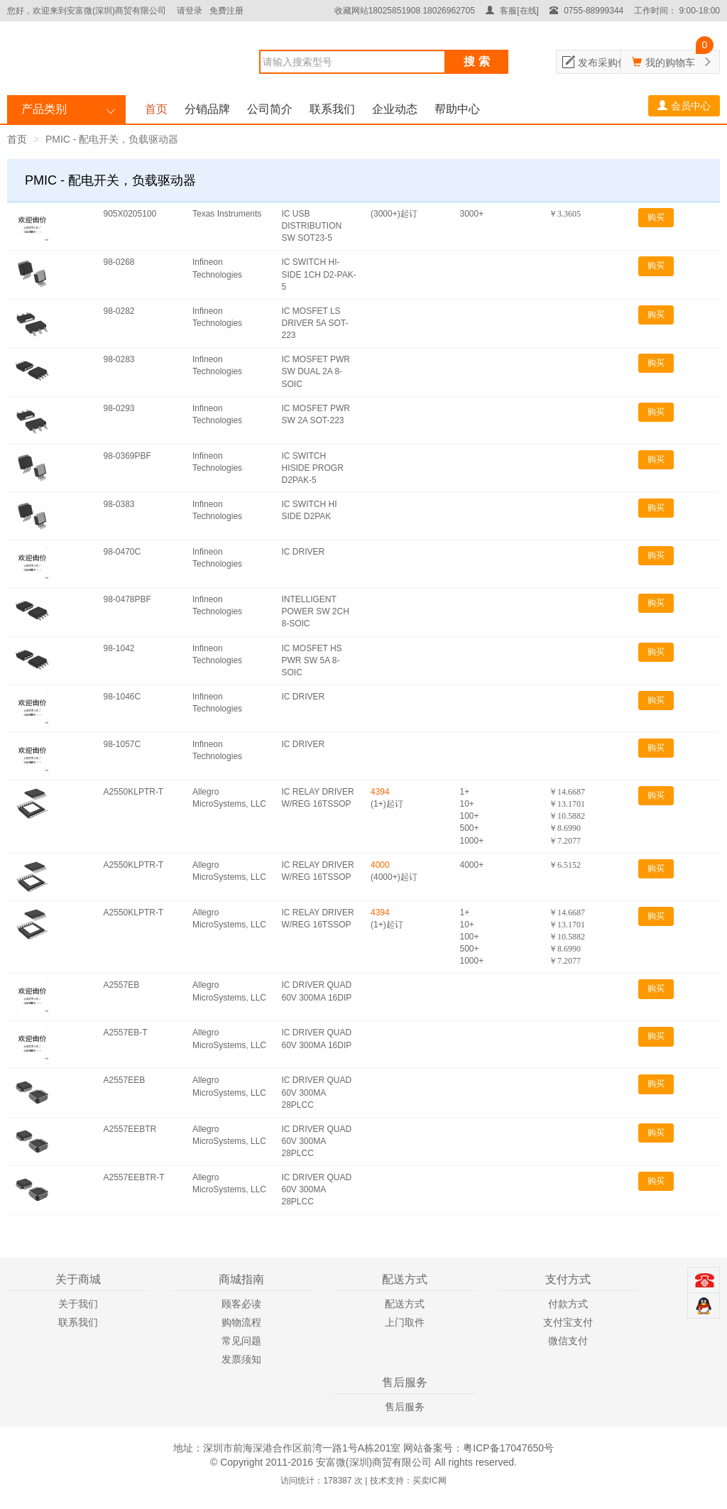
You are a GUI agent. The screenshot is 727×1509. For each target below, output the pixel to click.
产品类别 (44, 109)
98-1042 (119, 648)
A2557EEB (125, 1080)
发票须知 (241, 1359)
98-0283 (119, 359)
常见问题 (241, 1340)
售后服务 (405, 1406)
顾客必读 (241, 1303)
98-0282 (119, 311)
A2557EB (122, 985)
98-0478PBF (127, 599)
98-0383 (119, 504)
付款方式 (568, 1303)
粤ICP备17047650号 (508, 1448)
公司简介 (270, 109)
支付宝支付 (568, 1322)
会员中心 (684, 105)
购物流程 (241, 1322)
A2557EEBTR (130, 1129)
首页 (156, 109)
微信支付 (568, 1340)
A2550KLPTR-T (134, 792)
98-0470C (122, 552)
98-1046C (122, 697)
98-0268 (119, 262)
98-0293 (119, 408)
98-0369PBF (127, 456)
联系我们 (332, 109)
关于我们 (78, 1303)
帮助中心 (457, 109)
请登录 (189, 11)
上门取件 (405, 1322)
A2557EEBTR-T (134, 1177)
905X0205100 (130, 214)
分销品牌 (207, 109)
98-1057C (122, 744)
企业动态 (394, 109)
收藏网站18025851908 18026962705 (404, 11)
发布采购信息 (608, 62)
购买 (656, 217)
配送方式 (405, 1303)
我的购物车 (670, 62)
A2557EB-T (126, 1032)
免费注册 (226, 11)
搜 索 (476, 61)
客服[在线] (512, 11)
